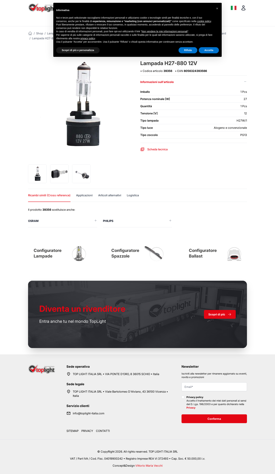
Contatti (103, 431)
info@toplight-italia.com (88, 413)
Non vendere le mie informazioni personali (164, 31)
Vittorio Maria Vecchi (149, 465)
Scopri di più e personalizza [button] (78, 50)
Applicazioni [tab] (84, 195)
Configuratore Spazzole (125, 253)
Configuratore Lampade (48, 253)
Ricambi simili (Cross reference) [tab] (49, 195)
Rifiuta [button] (188, 50)
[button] (217, 8)
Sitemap (72, 431)
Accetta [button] (208, 50)
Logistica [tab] (133, 195)
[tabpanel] (137, 217)
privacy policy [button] (88, 38)
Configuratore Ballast (203, 253)
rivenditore (82, 308)
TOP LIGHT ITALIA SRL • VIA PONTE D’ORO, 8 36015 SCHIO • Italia (116, 374)
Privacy (190, 407)
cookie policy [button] (204, 21)
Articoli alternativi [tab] (109, 195)
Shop (39, 33)
